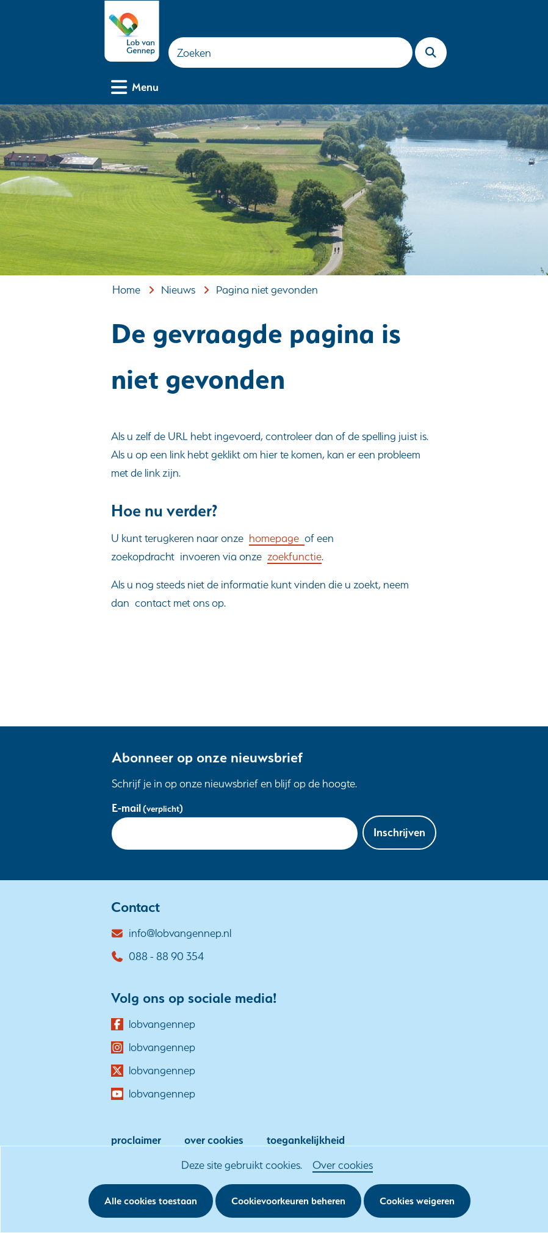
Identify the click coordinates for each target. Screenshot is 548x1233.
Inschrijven (399, 832)
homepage (277, 538)
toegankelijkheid (306, 1140)
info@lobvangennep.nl (180, 933)
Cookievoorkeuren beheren (288, 1201)
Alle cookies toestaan (150, 1201)
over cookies (213, 1140)
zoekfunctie (294, 556)
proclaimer (136, 1140)
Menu (145, 85)
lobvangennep (162, 1024)
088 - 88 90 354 (166, 956)
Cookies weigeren (417, 1201)
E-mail (147, 807)
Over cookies (342, 1165)
